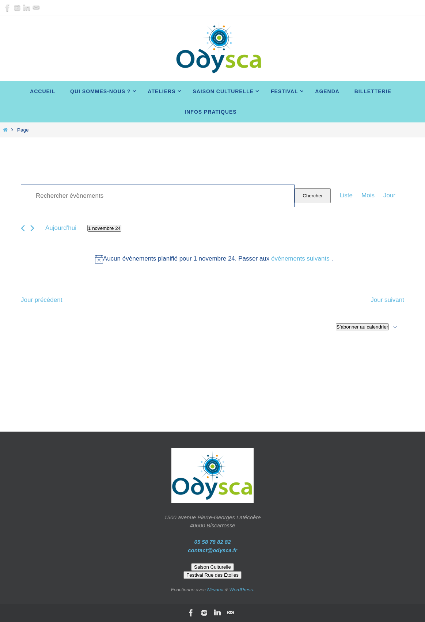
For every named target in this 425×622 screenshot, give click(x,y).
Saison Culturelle (212, 567)
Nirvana (215, 589)
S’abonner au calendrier (362, 327)
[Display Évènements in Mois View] (368, 196)
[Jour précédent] (23, 228)
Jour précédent (41, 299)
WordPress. (241, 589)
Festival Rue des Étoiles (212, 575)
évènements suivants (301, 258)
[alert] (214, 258)
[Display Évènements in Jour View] (389, 196)
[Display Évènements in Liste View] (346, 196)
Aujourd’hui (60, 227)
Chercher (313, 195)
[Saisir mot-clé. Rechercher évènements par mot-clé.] (158, 196)
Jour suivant (387, 299)
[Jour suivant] (32, 228)
